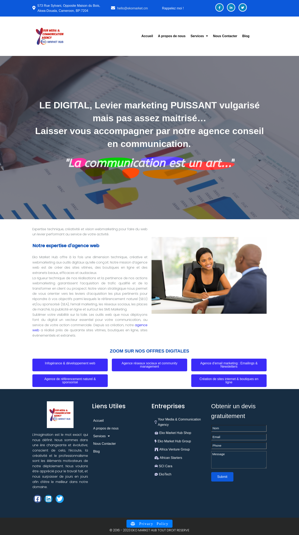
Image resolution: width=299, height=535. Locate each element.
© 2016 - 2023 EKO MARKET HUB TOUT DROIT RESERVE (149, 530)
